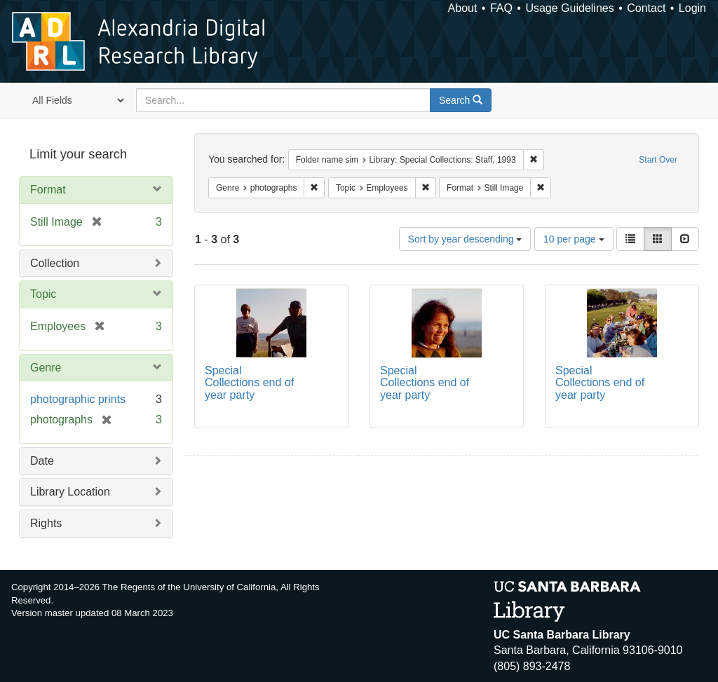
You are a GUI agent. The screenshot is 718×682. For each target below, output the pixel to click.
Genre (45, 368)
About (462, 8)
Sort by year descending (465, 239)
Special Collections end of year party (249, 382)
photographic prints (78, 399)
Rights (46, 523)
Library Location (70, 492)
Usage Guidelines (569, 8)
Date (42, 461)
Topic (43, 294)
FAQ (501, 8)
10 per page (573, 239)
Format (48, 190)
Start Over (658, 160)
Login (692, 8)
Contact (646, 8)
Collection (54, 263)
